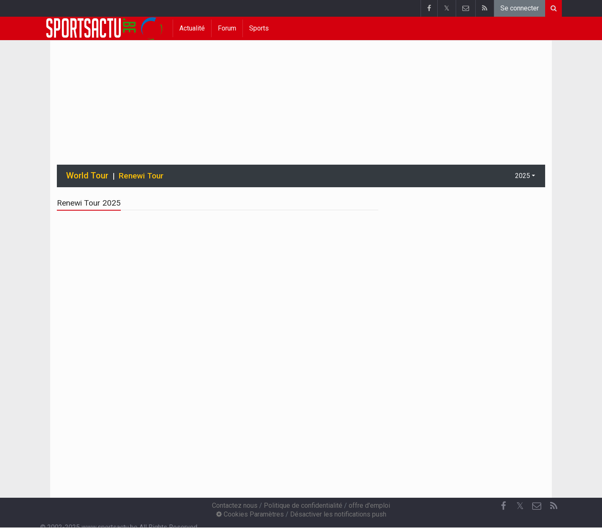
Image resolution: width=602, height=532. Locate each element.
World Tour (87, 176)
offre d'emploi (369, 505)
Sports (259, 28)
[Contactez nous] (536, 506)
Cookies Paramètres (250, 514)
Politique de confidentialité (303, 505)
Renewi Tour (141, 176)
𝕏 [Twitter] (520, 506)
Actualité (192, 28)
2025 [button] (522, 176)
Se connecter (519, 8)
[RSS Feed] (553, 506)
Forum (227, 28)
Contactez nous (235, 505)
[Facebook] (503, 506)
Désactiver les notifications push (338, 514)
